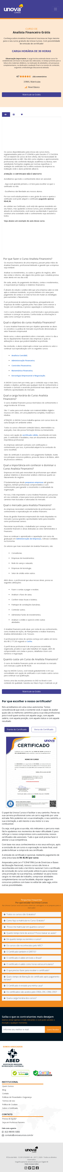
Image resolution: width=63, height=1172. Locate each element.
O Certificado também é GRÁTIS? (20, 951)
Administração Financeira (23, 360)
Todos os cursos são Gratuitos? (20, 914)
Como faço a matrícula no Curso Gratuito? (24, 920)
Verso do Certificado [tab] (43, 729)
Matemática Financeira (22, 370)
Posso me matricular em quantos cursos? (24, 926)
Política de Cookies (10, 1104)
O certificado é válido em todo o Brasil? (23, 957)
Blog (4, 1090)
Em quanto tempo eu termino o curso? (22, 939)
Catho (29, 641)
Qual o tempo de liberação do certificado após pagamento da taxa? (31, 978)
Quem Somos (8, 1086)
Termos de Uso (8, 1101)
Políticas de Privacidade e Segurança (17, 1097)
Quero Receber (53, 1029)
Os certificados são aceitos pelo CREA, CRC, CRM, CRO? (30, 992)
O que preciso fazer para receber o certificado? (26, 970)
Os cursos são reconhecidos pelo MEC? (23, 945)
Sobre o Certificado (10, 1108)
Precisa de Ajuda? (9, 1119)
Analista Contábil (19, 355)
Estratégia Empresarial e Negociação (28, 375)
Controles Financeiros (21, 365)
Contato (5, 1093)
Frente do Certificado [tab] (17, 729)
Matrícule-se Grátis (31, 94)
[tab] (6, 114)
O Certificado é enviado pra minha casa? (23, 985)
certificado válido (30, 435)
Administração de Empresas (28, 539)
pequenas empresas (34, 482)
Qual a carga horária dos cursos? (20, 998)
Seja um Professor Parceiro (13, 1122)
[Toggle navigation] (55, 9)
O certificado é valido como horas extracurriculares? (29, 964)
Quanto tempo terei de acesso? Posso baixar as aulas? (30, 933)
